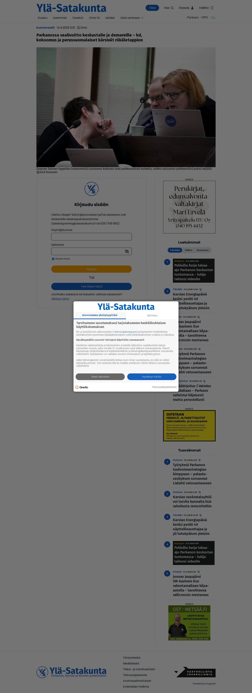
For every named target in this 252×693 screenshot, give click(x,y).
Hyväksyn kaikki (152, 376)
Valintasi (152, 315)
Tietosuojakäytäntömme (164, 387)
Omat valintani (100, 376)
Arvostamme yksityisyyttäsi (99, 315)
